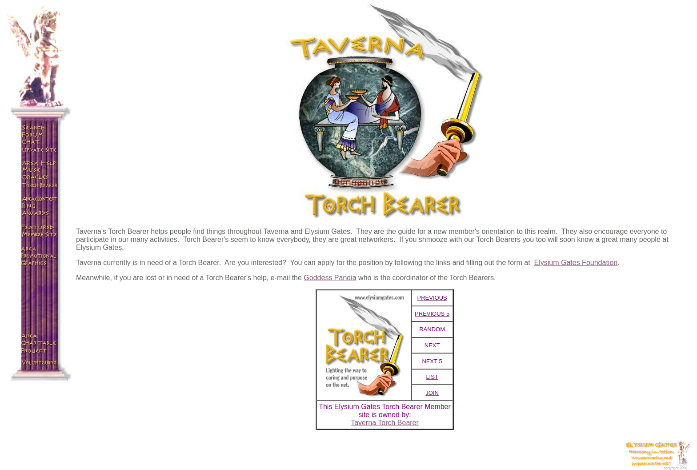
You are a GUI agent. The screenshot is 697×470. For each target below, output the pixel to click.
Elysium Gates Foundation (576, 262)
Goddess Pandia (330, 277)
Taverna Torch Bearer (385, 422)
